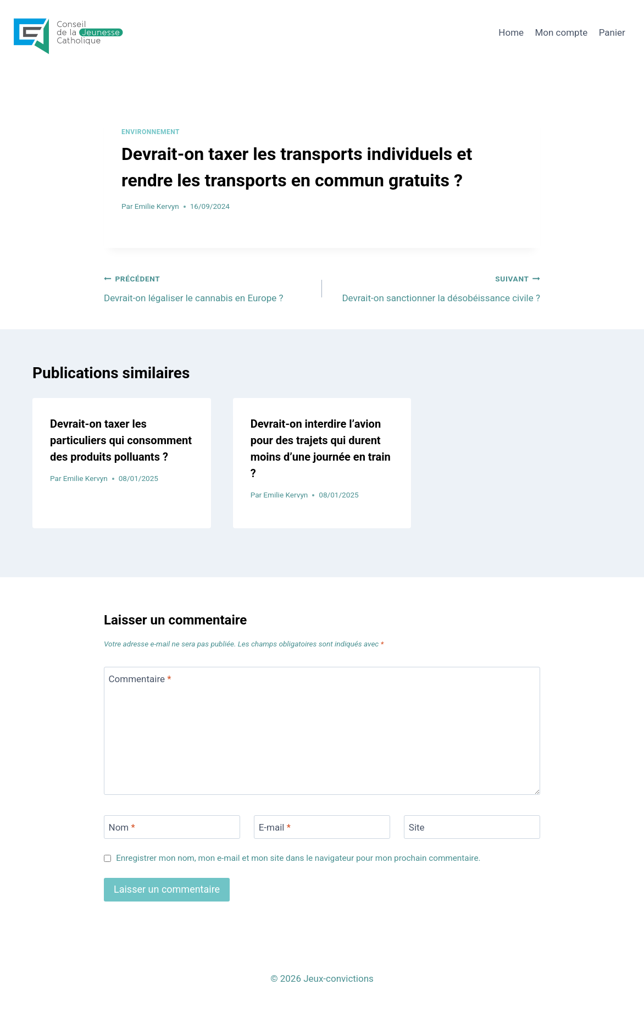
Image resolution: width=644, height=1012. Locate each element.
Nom (122, 827)
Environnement (150, 132)
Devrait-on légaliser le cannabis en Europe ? (208, 287)
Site (417, 827)
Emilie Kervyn (157, 206)
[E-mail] (322, 827)
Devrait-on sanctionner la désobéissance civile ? (435, 287)
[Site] (472, 827)
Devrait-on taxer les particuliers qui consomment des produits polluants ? (121, 440)
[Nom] (172, 827)
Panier (612, 32)
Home (511, 32)
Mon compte (561, 32)
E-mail (275, 827)
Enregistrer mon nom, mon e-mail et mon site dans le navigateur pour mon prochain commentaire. (298, 858)
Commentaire (140, 678)
